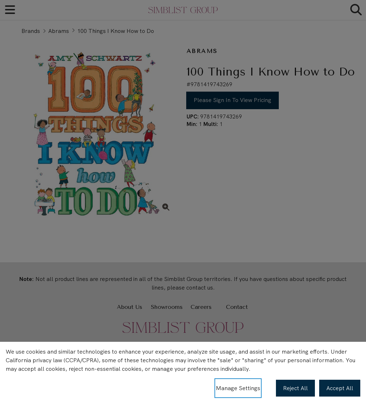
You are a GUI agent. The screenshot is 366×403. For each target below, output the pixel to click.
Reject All (295, 388)
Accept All (339, 388)
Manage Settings (238, 388)
